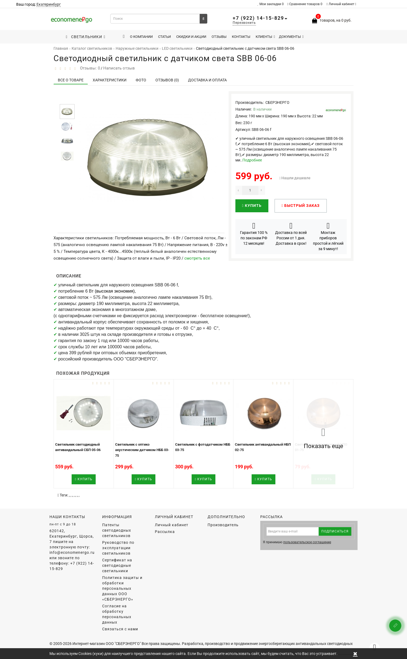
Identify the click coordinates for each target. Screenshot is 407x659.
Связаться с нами (120, 629)
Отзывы (219, 37)
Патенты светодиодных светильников (116, 530)
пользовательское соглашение (307, 542)
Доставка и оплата (207, 80)
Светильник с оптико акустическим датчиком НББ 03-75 (142, 450)
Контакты (241, 37)
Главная (61, 48)
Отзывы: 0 (89, 68)
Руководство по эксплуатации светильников (118, 547)
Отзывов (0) (167, 80)
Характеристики (109, 80)
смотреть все (197, 258)
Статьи (164, 37)
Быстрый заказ (301, 205)
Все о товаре (71, 80)
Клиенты (265, 37)
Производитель (223, 525)
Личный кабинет (341, 4)
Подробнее (252, 160)
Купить (252, 205)
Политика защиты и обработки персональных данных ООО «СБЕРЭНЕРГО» (122, 588)
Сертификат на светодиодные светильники (117, 565)
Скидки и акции (191, 37)
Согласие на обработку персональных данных (116, 614)
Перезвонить (244, 23)
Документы (291, 37)
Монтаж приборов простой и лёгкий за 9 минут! (328, 236)
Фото (141, 80)
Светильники (85, 37)
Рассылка (165, 531)
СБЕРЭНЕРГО (277, 102)
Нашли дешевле (296, 178)
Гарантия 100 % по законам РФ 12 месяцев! (254, 234)
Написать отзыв (119, 68)
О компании (141, 37)
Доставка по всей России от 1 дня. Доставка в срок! (291, 234)
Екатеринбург (48, 4)
